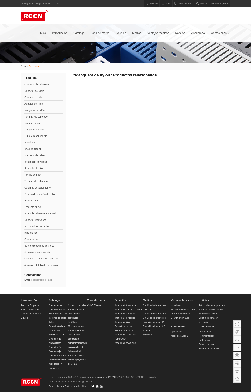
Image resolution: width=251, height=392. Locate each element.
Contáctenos (219, 33)
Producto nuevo (32, 207)
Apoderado (198, 33)
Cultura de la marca (31, 313)
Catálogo (79, 33)
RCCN (111, 377)
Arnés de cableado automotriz (40, 213)
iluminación (120, 338)
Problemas (204, 340)
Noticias (180, 33)
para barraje (31, 232)
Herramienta (31, 200)
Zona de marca (100, 33)
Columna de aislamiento (37, 187)
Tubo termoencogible (35, 136)
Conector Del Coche (35, 219)
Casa (24, 66)
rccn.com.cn (101, 377)
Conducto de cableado (36, 84)
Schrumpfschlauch (180, 317)
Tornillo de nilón (32, 174)
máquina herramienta (125, 334)
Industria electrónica (125, 317)
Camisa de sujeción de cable (40, 194)
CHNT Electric (94, 305)
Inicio (42, 33)
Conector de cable (34, 90)
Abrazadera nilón (33, 103)
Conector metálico (34, 97)
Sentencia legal (206, 344)
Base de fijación (33, 149)
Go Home (34, 66)
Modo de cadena (179, 335)
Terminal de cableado (36, 116)
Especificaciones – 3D (154, 326)
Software (147, 334)
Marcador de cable (34, 155)
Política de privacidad (209, 348)
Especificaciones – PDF (155, 322)
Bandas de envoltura (35, 161)
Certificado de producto (154, 313)
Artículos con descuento (37, 252)
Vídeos (146, 330)
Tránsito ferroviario (124, 326)
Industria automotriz (125, 313)
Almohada (29, 142)
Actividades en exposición (212, 305)
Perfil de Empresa (30, 305)
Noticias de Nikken (208, 313)
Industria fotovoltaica (125, 305)
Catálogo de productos (154, 317)
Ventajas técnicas (158, 33)
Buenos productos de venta (39, 245)
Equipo (24, 317)
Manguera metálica (34, 129)
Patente (147, 309)
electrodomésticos (124, 330)
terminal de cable (33, 123)
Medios (136, 33)
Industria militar (122, 322)
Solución (120, 33)
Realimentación (206, 335)
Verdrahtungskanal (180, 313)
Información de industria (211, 309)
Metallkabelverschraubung (184, 309)
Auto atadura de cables (37, 226)
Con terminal (31, 239)
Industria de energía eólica (128, 309)
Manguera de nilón (34, 110)
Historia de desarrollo (31, 309)
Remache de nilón (34, 168)
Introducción (59, 33)
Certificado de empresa (154, 305)
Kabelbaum (176, 305)
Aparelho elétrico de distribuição (41, 265)
